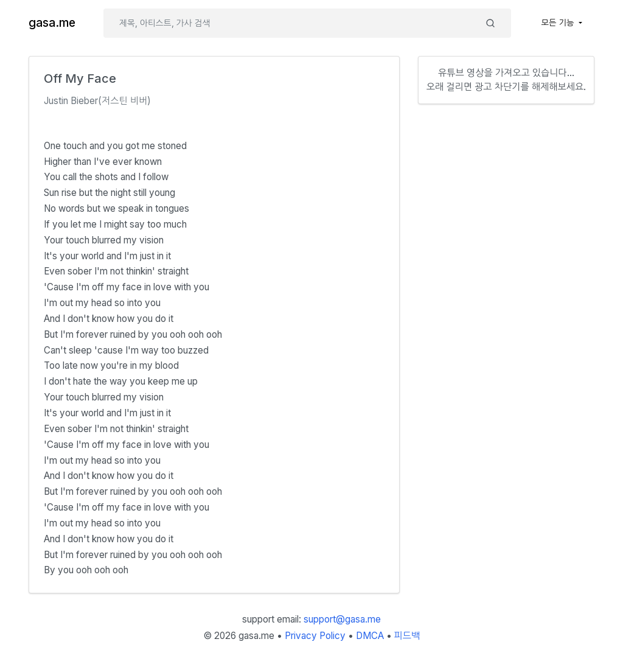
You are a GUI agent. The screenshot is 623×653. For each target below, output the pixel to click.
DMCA (370, 635)
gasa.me (52, 23)
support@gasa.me (342, 619)
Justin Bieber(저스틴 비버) (97, 101)
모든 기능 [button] (559, 22)
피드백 (407, 635)
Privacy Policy (315, 635)
